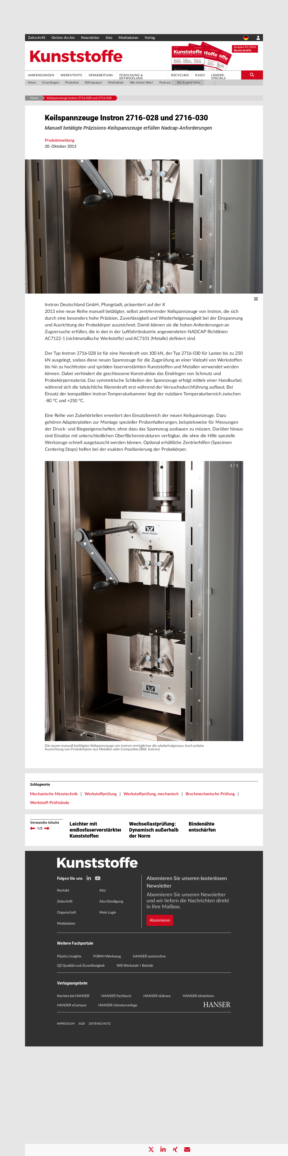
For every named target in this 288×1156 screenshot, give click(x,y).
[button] (144, 657)
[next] (46, 884)
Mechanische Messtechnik (54, 850)
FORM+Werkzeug (107, 1066)
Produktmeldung (59, 166)
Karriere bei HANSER (73, 1105)
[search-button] (252, 74)
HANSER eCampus (71, 1115)
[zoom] (256, 325)
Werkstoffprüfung (101, 850)
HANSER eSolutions (198, 1105)
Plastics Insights (69, 1066)
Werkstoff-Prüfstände (49, 859)
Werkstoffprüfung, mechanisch (151, 850)
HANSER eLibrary (157, 1105)
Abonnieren (160, 1013)
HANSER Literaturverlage (117, 1115)
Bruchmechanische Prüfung (210, 850)
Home (34, 98)
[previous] (32, 884)
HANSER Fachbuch (116, 1105)
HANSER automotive (149, 1066)
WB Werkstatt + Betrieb (135, 1075)
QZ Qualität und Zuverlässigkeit (81, 1075)
